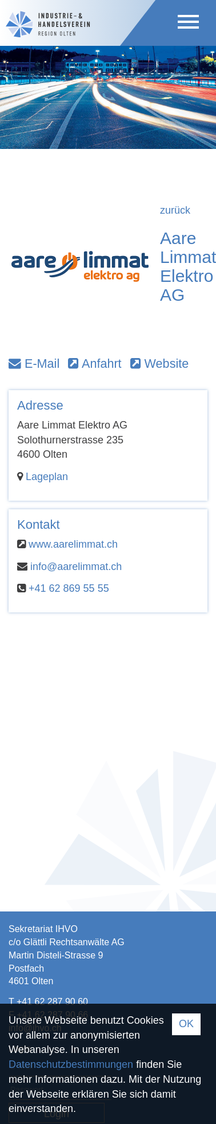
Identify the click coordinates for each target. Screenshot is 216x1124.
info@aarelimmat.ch (76, 566)
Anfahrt (94, 363)
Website (159, 363)
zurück (175, 210)
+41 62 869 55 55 (69, 588)
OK (186, 1023)
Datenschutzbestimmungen (71, 1064)
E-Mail (34, 363)
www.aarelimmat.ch (73, 544)
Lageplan (47, 476)
